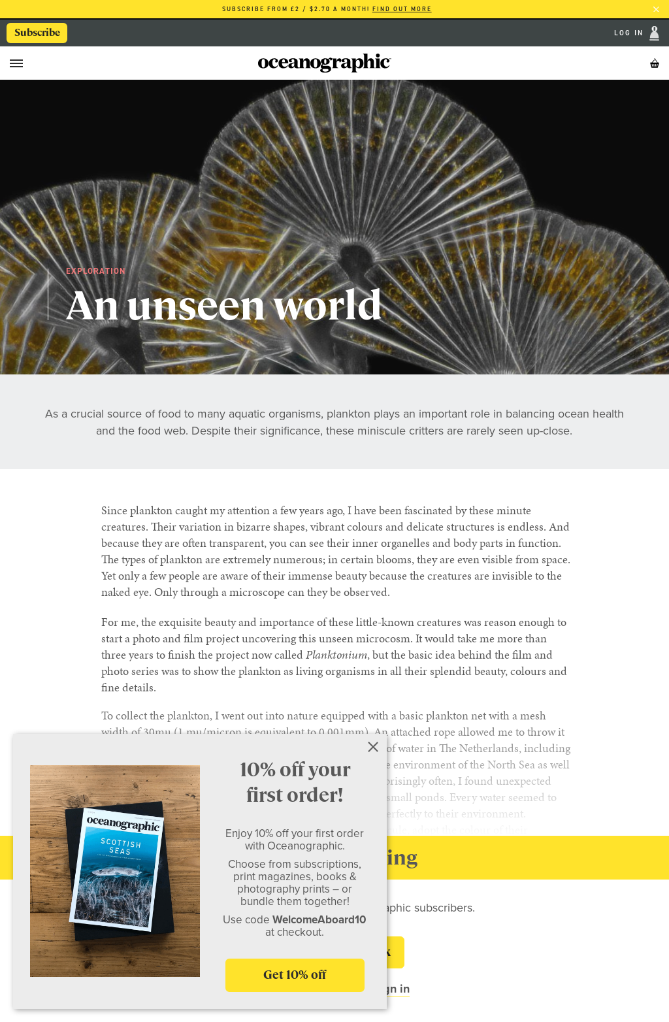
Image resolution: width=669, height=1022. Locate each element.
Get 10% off (294, 974)
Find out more (402, 9)
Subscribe (37, 32)
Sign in (391, 988)
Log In (630, 34)
